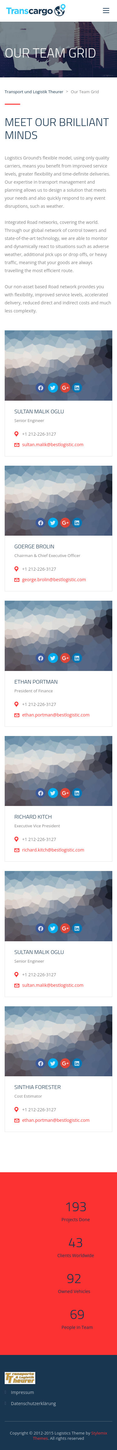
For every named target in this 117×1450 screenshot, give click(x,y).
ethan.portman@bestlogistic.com (56, 715)
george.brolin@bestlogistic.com (54, 579)
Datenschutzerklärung (33, 1403)
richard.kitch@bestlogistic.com (53, 850)
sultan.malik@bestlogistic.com (52, 444)
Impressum (22, 1392)
